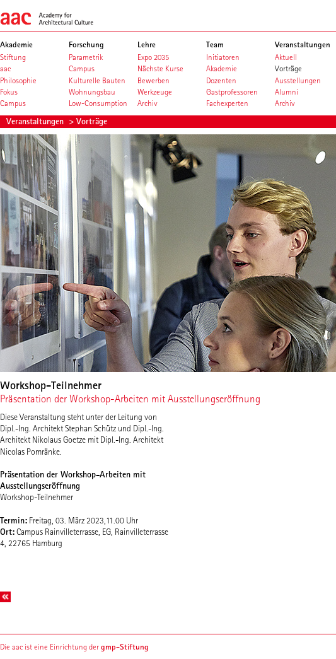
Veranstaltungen (36, 121)
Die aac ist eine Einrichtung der (74, 646)
